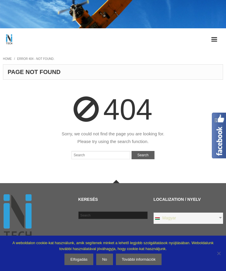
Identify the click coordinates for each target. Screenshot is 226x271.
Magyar (165, 218)
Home (7, 58)
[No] (219, 253)
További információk (139, 259)
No (104, 259)
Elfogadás (78, 259)
